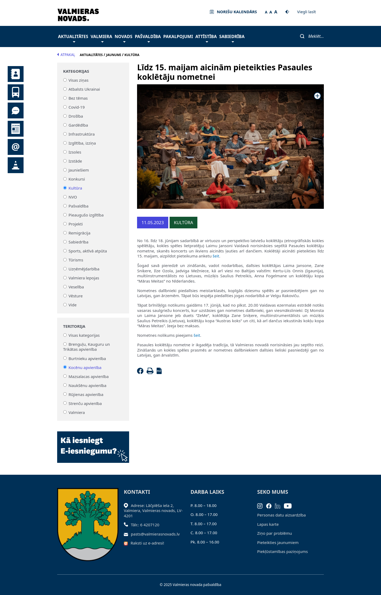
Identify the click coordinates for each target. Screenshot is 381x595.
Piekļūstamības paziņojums (282, 551)
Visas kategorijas (84, 335)
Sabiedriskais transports (16, 92)
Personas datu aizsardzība (281, 515)
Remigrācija (79, 233)
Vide (73, 304)
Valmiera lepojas (84, 277)
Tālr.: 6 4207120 (145, 524)
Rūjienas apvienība (86, 394)
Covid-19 (77, 107)
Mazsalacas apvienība (89, 376)
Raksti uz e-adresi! (147, 543)
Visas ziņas (78, 80)
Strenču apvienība (85, 403)
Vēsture (76, 295)
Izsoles (75, 152)
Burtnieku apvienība (87, 358)
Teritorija (74, 326)
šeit (216, 256)
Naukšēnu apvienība (87, 385)
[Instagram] (261, 505)
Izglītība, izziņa (82, 143)
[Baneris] (93, 444)
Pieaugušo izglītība (86, 215)
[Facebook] (141, 372)
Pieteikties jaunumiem (16, 147)
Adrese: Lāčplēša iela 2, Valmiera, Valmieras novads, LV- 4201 (153, 510)
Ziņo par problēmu (274, 533)
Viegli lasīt (306, 11)
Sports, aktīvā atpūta (88, 250)
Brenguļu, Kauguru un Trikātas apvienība (86, 347)
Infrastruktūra (82, 134)
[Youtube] (289, 505)
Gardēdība (78, 125)
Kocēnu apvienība (85, 367)
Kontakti (16, 74)
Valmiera (101, 38)
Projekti (76, 224)
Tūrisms (76, 259)
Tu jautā (16, 110)
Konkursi (77, 179)
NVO (73, 197)
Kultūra (75, 188)
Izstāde (75, 161)
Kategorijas (76, 71)
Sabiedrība (231, 38)
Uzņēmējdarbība (84, 268)
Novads (123, 38)
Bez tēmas (78, 98)
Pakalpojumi (178, 36)
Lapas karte (268, 524)
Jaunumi (16, 129)
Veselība (76, 286)
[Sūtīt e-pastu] (127, 534)
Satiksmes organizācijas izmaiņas (16, 165)
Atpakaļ (66, 54)
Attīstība (206, 38)
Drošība (76, 116)
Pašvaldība (148, 38)
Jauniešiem (79, 170)
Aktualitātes (73, 38)
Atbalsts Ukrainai (84, 89)
